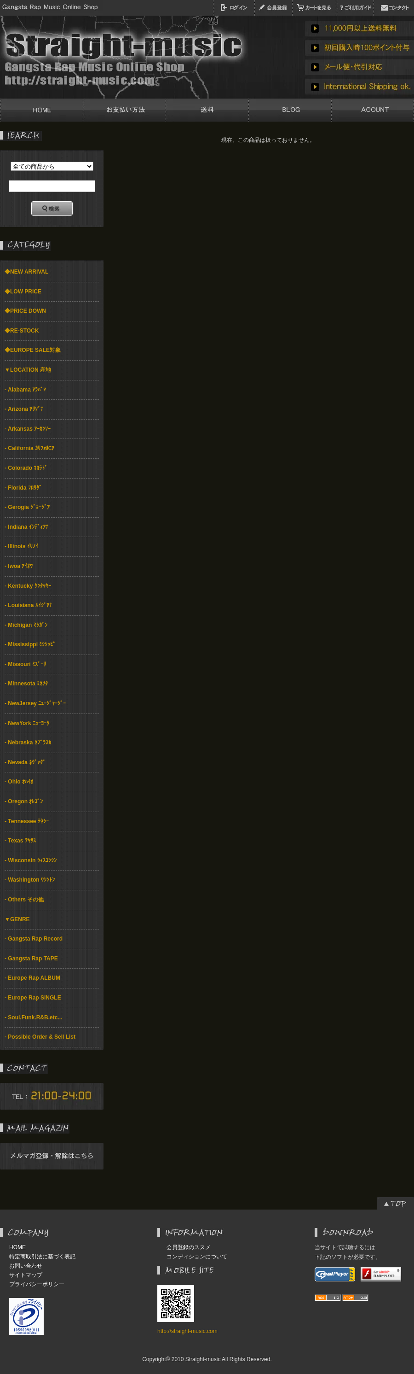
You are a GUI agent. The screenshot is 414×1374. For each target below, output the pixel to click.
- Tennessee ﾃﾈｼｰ (27, 821)
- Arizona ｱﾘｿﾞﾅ (24, 409)
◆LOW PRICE (23, 291)
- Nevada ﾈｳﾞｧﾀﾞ (25, 762)
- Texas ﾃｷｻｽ (20, 840)
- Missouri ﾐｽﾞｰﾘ (25, 664)
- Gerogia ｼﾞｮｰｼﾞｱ (27, 507)
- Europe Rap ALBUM (32, 978)
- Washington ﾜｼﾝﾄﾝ (30, 880)
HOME (17, 1247)
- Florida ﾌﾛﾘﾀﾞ (23, 488)
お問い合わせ (25, 1266)
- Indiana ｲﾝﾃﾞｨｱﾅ (26, 527)
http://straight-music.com (187, 1331)
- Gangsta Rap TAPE (31, 958)
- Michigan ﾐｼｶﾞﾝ (26, 625)
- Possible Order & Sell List (40, 1037)
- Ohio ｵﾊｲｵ (19, 781)
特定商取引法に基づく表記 (42, 1256)
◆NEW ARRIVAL (26, 272)
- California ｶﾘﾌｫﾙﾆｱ (29, 448)
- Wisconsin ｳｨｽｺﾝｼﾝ (31, 860)
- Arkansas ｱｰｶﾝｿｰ (28, 429)
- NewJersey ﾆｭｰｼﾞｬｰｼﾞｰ (35, 703)
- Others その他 (24, 899)
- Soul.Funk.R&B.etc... (33, 1017)
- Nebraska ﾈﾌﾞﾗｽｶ (28, 742)
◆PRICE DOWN (25, 311)
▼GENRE (17, 919)
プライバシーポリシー (36, 1284)
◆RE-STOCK (22, 330)
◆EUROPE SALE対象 (33, 350)
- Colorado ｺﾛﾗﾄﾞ (26, 468)
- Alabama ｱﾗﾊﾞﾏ (25, 389)
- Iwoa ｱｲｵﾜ (19, 566)
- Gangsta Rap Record (34, 938)
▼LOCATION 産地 (28, 370)
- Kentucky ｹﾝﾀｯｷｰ (28, 586)
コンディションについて (197, 1256)
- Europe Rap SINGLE (33, 997)
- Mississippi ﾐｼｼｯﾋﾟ (30, 644)
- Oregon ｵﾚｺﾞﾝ (24, 801)
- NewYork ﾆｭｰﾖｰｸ (27, 723)
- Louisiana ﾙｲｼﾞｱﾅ (28, 605)
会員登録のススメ (189, 1247)
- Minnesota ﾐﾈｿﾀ (26, 683)
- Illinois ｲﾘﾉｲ (21, 546)
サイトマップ (25, 1275)
